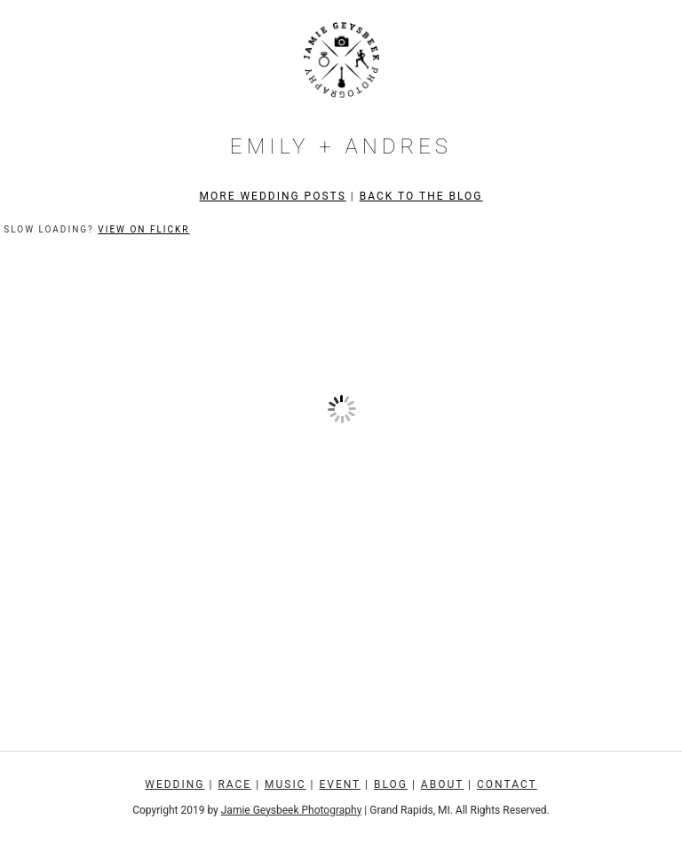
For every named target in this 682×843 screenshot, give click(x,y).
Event (340, 784)
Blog (391, 784)
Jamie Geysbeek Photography (291, 810)
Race (234, 784)
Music (285, 784)
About (442, 784)
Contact (507, 784)
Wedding (174, 784)
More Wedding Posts (273, 196)
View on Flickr (143, 229)
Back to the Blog (421, 196)
